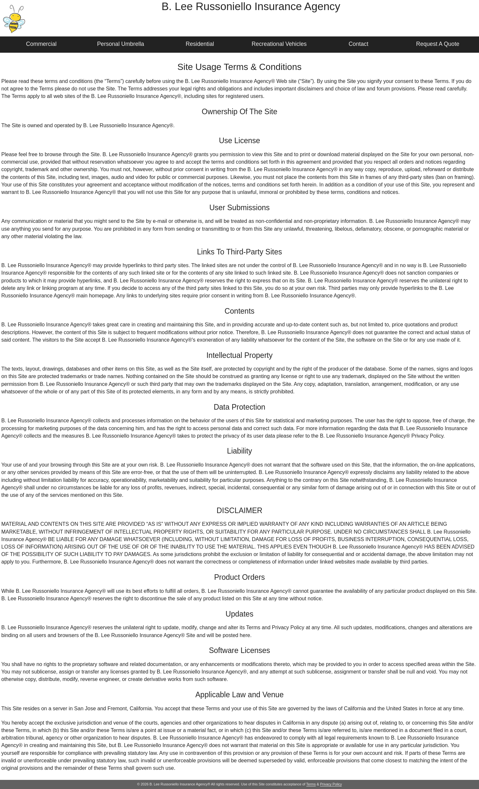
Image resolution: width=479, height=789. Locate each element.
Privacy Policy (331, 784)
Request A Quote (437, 44)
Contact (358, 44)
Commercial (41, 44)
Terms (311, 784)
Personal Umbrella (120, 44)
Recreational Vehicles (279, 44)
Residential (200, 44)
